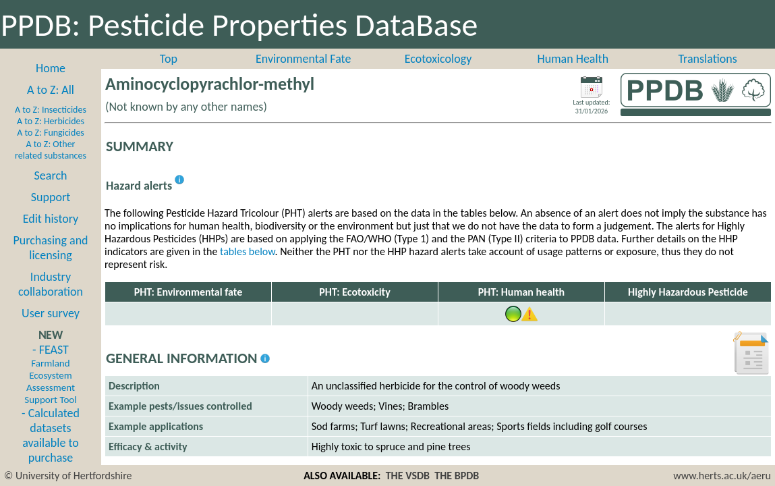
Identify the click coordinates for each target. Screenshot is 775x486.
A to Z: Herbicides (50, 121)
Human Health (572, 58)
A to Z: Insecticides (50, 109)
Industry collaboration (50, 284)
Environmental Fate (303, 58)
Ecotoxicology (438, 58)
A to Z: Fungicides (50, 132)
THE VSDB (408, 475)
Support (50, 197)
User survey (51, 313)
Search (50, 175)
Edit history (51, 218)
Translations (707, 58)
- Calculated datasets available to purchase (51, 435)
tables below (247, 251)
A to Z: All (50, 89)
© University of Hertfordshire (68, 475)
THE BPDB (456, 475)
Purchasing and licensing (50, 248)
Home (50, 68)
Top (168, 58)
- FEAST (50, 374)
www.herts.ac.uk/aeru (722, 475)
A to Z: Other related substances (50, 149)
